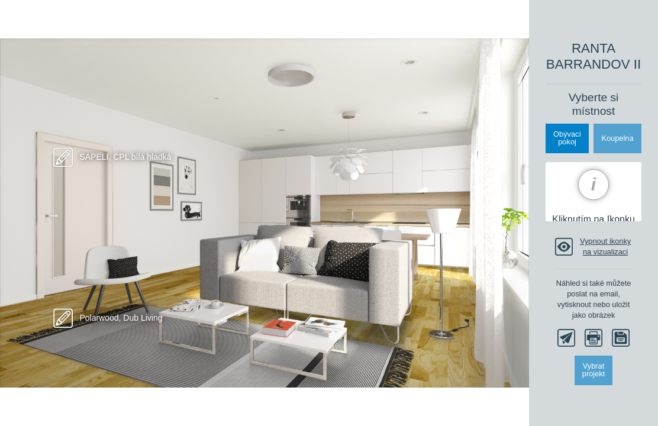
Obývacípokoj (567, 138)
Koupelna (617, 138)
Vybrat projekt (593, 370)
